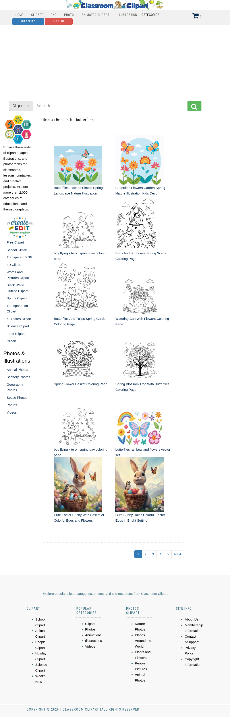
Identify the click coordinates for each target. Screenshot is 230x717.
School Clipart (17, 250)
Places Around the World (143, 640)
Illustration (127, 15)
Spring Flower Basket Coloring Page (80, 384)
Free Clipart (15, 242)
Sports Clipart (17, 298)
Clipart (37, 15)
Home (19, 15)
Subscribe (28, 21)
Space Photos (17, 397)
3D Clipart (14, 265)
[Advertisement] (115, 61)
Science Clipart (18, 326)
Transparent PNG (20, 257)
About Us (192, 619)
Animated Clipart (95, 15)
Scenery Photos (18, 377)
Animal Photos (17, 369)
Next (177, 554)
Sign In (58, 21)
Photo (69, 15)
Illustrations (93, 640)
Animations (93, 635)
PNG (54, 15)
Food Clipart (16, 334)
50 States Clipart (19, 319)
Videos (12, 412)
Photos (12, 405)
